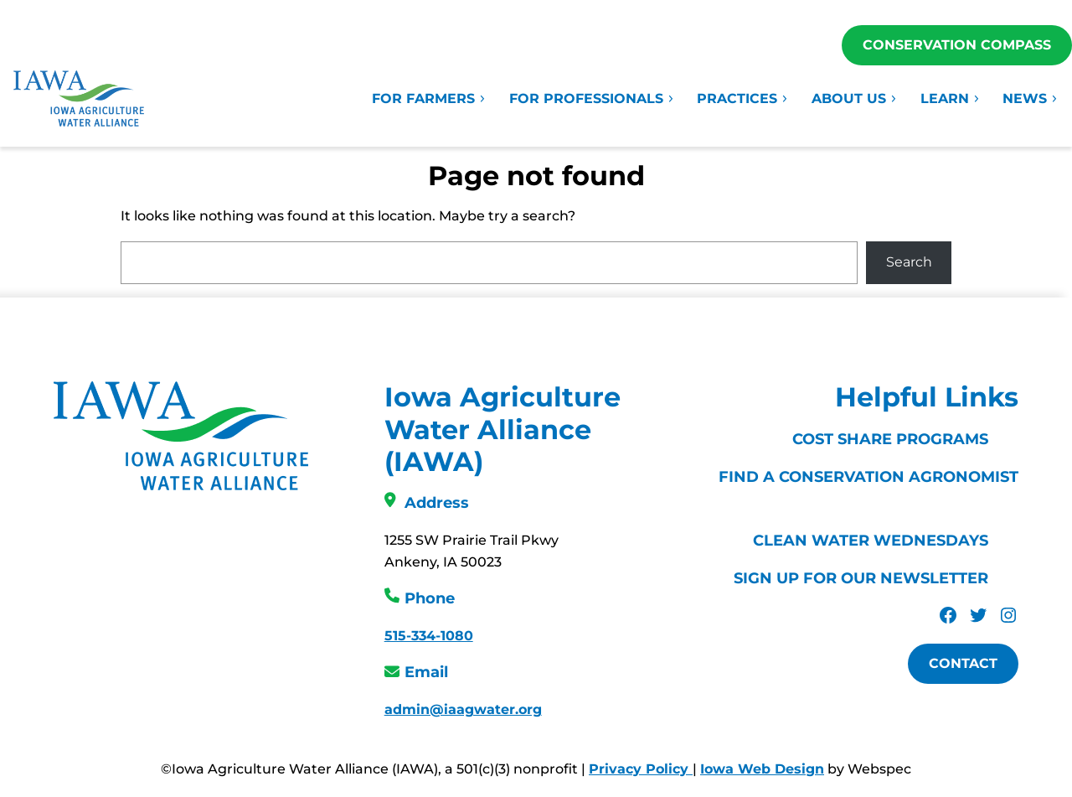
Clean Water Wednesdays (870, 540)
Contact (963, 663)
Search (909, 262)
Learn (950, 98)
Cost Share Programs (890, 439)
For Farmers (429, 98)
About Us (855, 98)
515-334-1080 (428, 636)
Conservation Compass (957, 45)
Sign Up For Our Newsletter (861, 578)
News (1030, 98)
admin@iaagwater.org (463, 709)
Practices (743, 98)
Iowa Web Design (762, 769)
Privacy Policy (641, 769)
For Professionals (592, 98)
